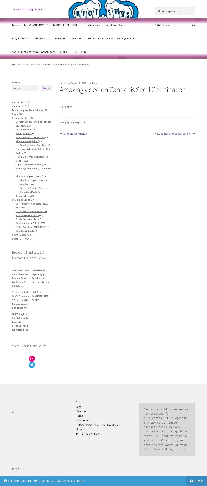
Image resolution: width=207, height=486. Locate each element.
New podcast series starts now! (173, 134)
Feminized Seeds (115, 25)
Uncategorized (32, 64)
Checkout (76, 38)
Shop (79, 429)
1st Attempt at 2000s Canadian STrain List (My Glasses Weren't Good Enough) (20, 300)
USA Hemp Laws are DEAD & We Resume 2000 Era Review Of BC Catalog (20, 278)
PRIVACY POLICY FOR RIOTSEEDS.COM (98, 424)
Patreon (60, 38)
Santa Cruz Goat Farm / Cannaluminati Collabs (39, 52)
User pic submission (75, 134)
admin (93, 83)
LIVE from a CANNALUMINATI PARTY (40, 296)
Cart (78, 402)
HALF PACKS (80, 52)
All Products (42, 38)
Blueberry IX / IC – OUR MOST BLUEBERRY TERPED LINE (45, 25)
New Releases (92, 25)
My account (82, 420)
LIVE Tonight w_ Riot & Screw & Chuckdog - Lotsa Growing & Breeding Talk (20, 322)
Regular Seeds (20, 38)
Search (16, 82)
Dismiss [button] (198, 481)
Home (19, 64)
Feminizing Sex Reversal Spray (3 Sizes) (111, 38)
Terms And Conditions (89, 433)
